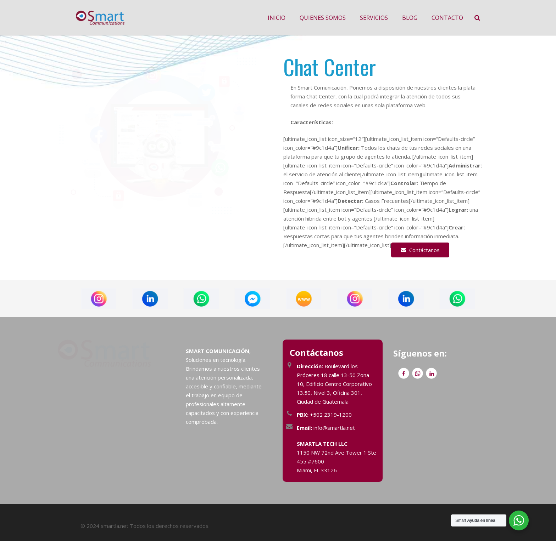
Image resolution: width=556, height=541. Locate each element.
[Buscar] (477, 17)
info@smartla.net (326, 427)
